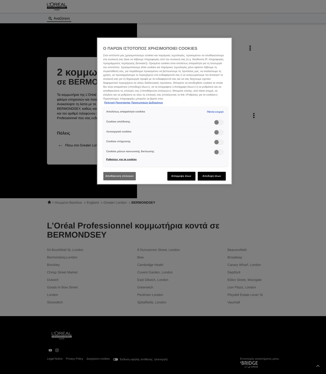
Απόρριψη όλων (181, 176)
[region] (164, 111)
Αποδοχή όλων (212, 176)
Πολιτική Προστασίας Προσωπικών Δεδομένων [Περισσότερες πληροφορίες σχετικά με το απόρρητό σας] (133, 102)
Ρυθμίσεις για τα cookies (121, 159)
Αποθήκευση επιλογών (119, 176)
